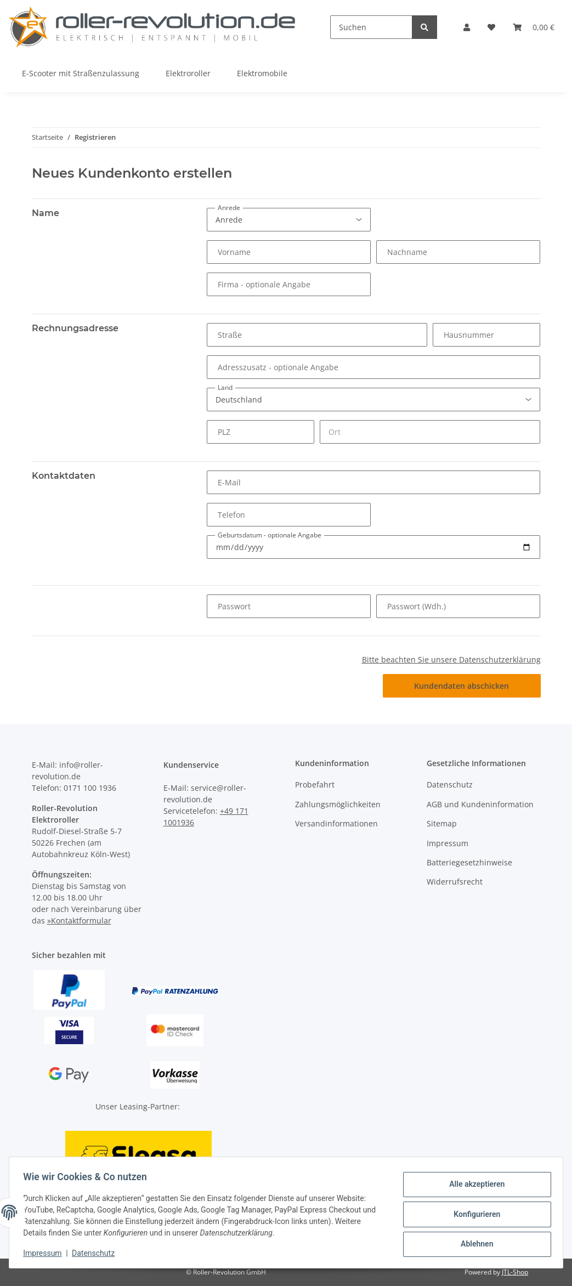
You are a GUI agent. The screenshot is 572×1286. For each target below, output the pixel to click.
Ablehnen (473, 1242)
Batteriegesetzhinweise (469, 862)
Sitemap (442, 823)
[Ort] (430, 432)
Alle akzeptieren (473, 1185)
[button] (467, 27)
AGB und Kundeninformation (480, 804)
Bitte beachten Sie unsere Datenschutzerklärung (451, 659)
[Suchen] (371, 27)
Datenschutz (450, 784)
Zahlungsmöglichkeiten (338, 804)
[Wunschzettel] (491, 27)
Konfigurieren (473, 1214)
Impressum (447, 843)
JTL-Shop (515, 1272)
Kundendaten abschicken (461, 686)
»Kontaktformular (79, 920)
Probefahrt (315, 784)
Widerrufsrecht (455, 881)
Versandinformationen (336, 823)
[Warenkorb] (533, 27)
